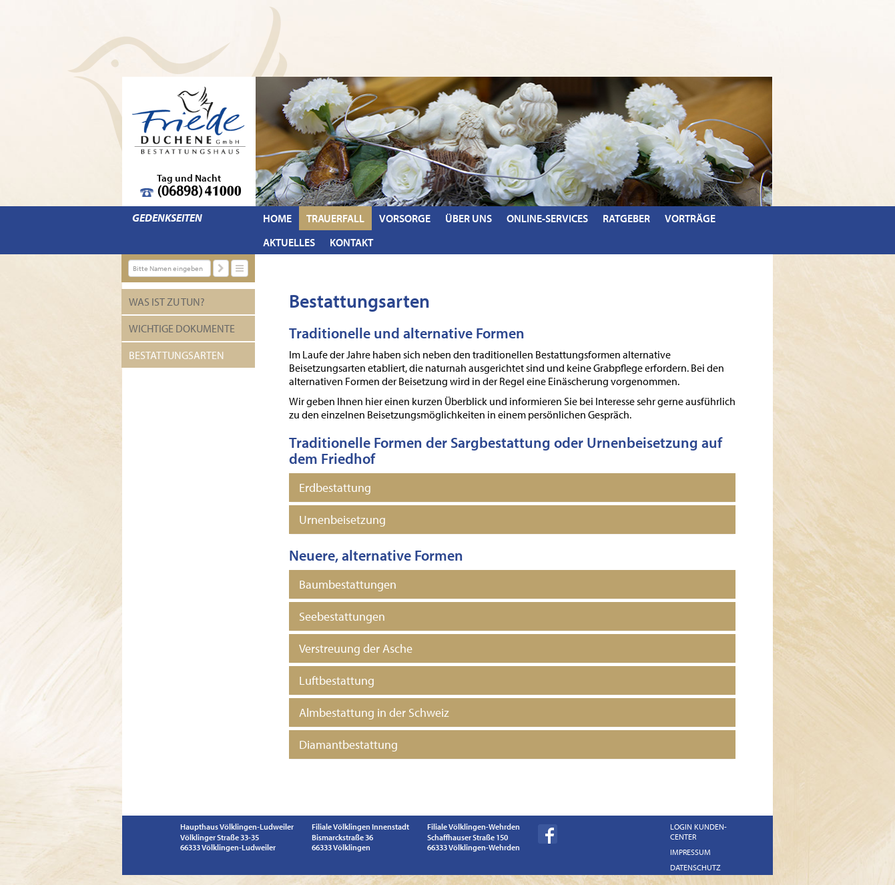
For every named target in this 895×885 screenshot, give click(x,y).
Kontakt (351, 242)
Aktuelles (289, 242)
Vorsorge (404, 218)
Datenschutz (695, 867)
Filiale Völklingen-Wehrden (473, 827)
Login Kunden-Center (698, 832)
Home (277, 218)
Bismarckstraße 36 (342, 837)
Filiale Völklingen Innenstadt (360, 827)
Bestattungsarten (176, 355)
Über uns (468, 218)
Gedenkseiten (167, 217)
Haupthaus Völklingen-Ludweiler (237, 827)
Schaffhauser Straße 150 (467, 837)
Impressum (690, 852)
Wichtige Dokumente (182, 328)
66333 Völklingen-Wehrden (473, 847)
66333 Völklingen (341, 847)
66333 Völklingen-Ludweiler (228, 847)
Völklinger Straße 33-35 (219, 837)
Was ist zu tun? (167, 301)
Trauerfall (335, 218)
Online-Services (547, 218)
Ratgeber (626, 218)
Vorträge (690, 218)
